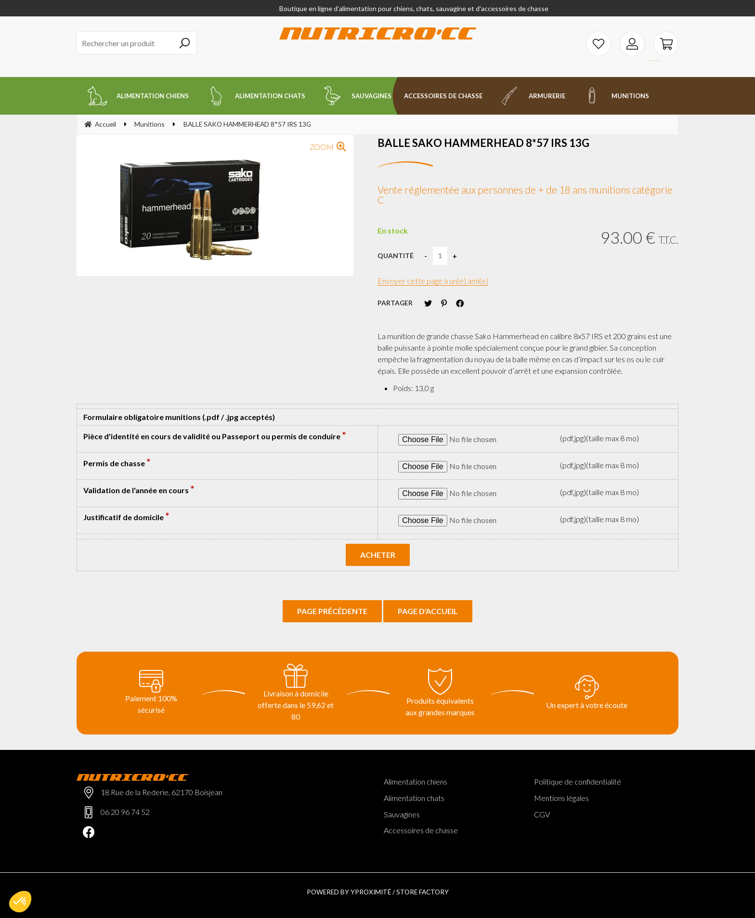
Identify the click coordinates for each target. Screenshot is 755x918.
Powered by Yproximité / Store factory (378, 892)
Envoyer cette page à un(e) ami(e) (433, 280)
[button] (20, 901)
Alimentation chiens (415, 781)
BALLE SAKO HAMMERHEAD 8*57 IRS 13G (483, 142)
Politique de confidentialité (577, 781)
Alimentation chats (414, 797)
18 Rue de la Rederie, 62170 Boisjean (161, 792)
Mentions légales (561, 797)
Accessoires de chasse (421, 830)
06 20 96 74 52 (125, 811)
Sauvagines (402, 814)
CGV (542, 814)
